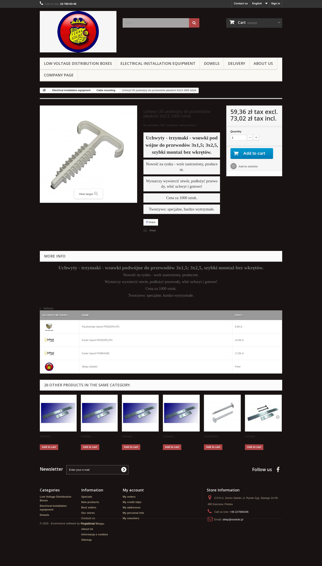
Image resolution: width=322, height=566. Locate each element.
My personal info (133, 512)
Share (150, 222)
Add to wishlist (248, 166)
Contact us (241, 3)
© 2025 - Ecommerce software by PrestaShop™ (68, 554)
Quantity (235, 131)
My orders (129, 496)
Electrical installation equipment (157, 63)
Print (153, 230)
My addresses (131, 507)
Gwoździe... (212, 436)
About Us (263, 63)
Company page (59, 75)
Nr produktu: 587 (169, 125)
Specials (86, 496)
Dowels (211, 63)
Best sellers (88, 507)
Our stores (88, 512)
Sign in (275, 3)
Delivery (236, 63)
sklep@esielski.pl (233, 519)
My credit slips (132, 502)
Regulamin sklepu (92, 523)
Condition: (172, 125)
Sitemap (86, 539)
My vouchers (131, 518)
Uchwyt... (46, 436)
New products (90, 502)
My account (133, 489)
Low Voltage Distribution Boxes (78, 63)
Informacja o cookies (94, 534)
